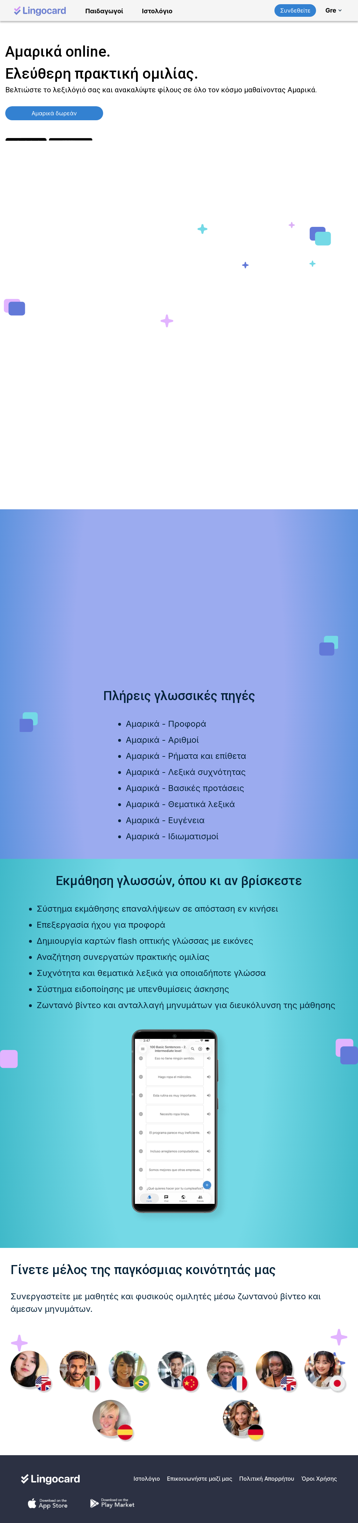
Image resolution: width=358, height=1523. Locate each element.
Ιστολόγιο (157, 11)
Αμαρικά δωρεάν (54, 113)
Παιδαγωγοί (104, 11)
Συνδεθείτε (295, 10)
